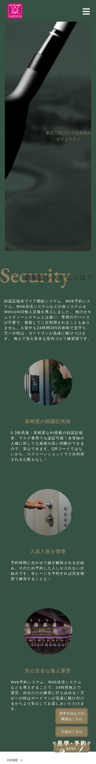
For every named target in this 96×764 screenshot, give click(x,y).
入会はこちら (71, 731)
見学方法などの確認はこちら (71, 716)
